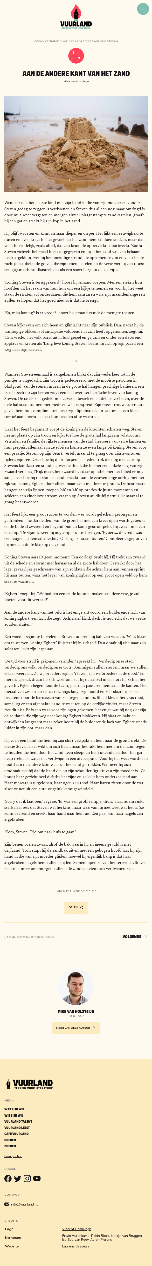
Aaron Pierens (101, 1239)
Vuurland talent (18, 1121)
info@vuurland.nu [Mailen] (21, 1204)
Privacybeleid (13, 1156)
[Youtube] (38, 1180)
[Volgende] (133, 937)
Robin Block (100, 1235)
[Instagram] (28, 1180)
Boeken (10, 1140)
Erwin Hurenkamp (76, 1235)
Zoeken (10, 1146)
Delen (76, 907)
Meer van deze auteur (76, 1028)
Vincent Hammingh (76, 1229)
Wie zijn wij (13, 1115)
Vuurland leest (17, 1128)
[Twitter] (19, 1180)
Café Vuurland (16, 1134)
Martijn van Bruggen (126, 1235)
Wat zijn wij (14, 1109)
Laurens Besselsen (76, 1246)
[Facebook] (9, 1180)
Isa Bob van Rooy (75, 1239)
